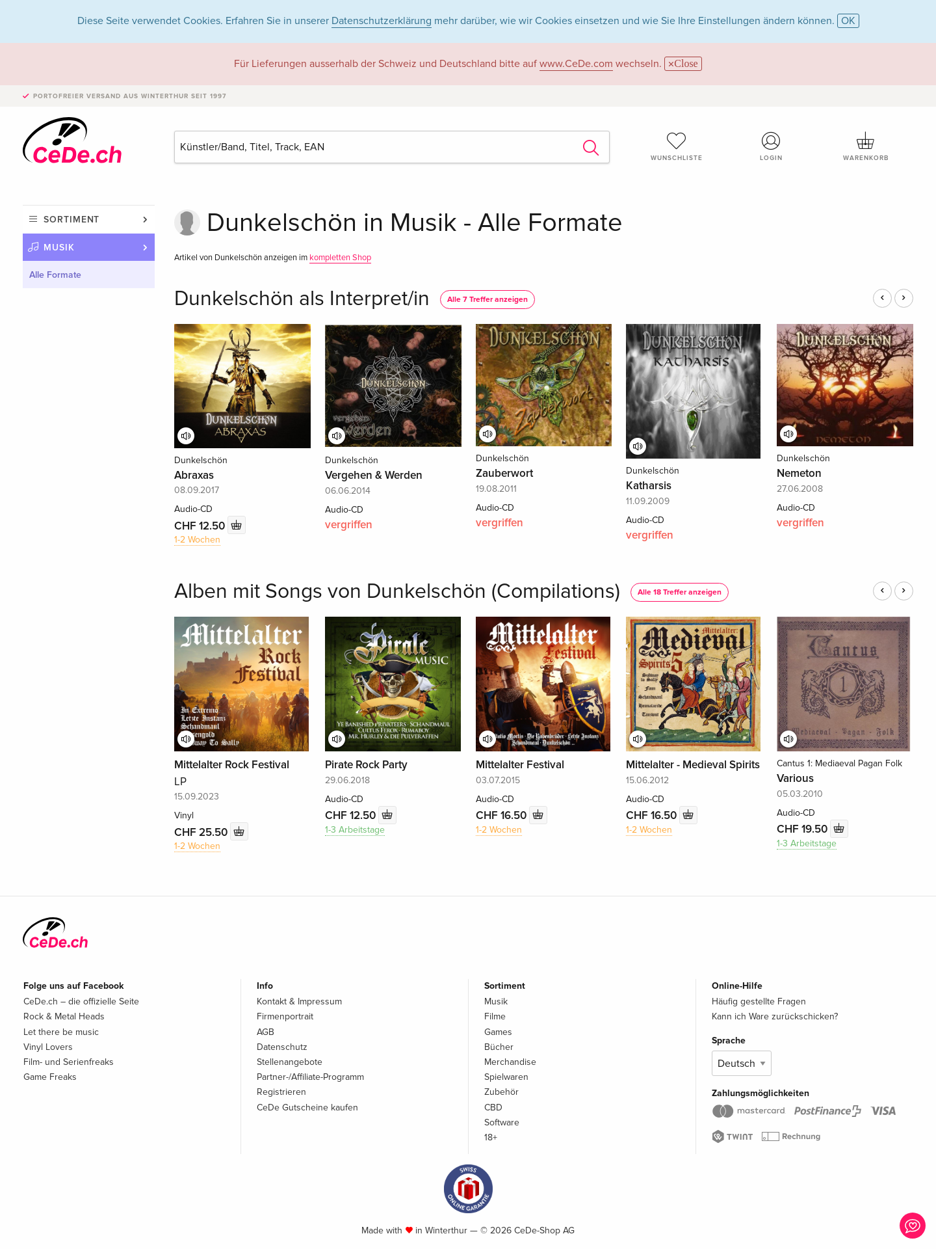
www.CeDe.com (576, 63)
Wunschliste (676, 146)
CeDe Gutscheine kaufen (307, 1107)
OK (848, 20)
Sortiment (71, 219)
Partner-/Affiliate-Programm (310, 1076)
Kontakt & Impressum (299, 1001)
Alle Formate (55, 274)
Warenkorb (865, 146)
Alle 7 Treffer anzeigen (487, 299)
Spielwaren (506, 1076)
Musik (59, 247)
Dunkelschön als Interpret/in (302, 299)
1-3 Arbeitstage (355, 829)
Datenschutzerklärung (382, 20)
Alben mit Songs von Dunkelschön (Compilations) (397, 591)
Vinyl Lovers (48, 1047)
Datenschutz (282, 1047)
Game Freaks (50, 1076)
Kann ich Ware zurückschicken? (775, 1016)
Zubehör (501, 1091)
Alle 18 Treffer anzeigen (680, 592)
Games (498, 1032)
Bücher (499, 1047)
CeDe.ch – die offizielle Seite (81, 1001)
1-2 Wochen (197, 539)
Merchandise (510, 1062)
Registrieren (281, 1091)
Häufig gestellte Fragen (759, 1001)
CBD (493, 1107)
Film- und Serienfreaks (68, 1062)
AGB (265, 1032)
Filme (495, 1016)
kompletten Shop (340, 257)
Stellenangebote (289, 1062)
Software (501, 1122)
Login (771, 146)
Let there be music (61, 1032)
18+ (490, 1137)
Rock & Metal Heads (64, 1016)
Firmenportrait (285, 1016)
